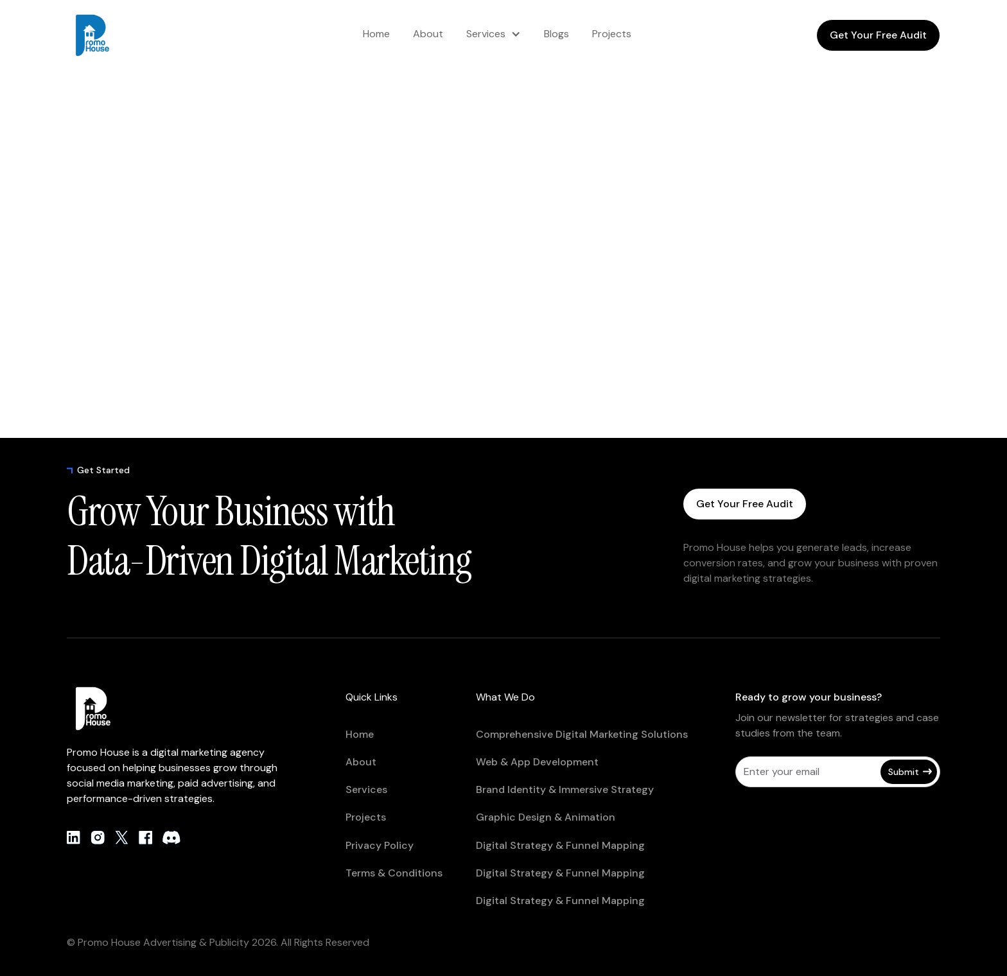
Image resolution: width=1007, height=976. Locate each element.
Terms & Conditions (394, 873)
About (428, 33)
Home (376, 33)
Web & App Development (537, 762)
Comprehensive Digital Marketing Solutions (582, 734)
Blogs (556, 33)
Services (485, 33)
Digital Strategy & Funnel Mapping (560, 845)
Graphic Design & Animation (545, 817)
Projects (611, 33)
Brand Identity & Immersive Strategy (565, 789)
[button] (493, 34)
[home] (118, 35)
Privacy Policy (380, 845)
